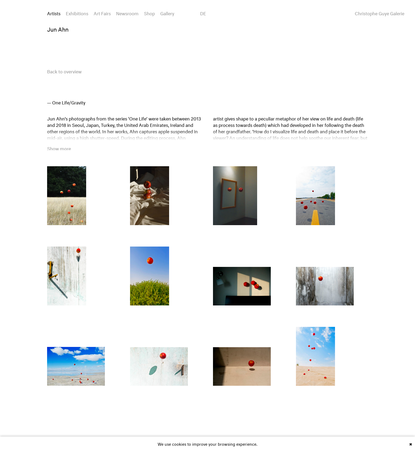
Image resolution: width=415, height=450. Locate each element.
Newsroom (127, 12)
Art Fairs (102, 12)
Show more (59, 148)
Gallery (167, 12)
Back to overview (64, 70)
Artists (53, 12)
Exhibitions (77, 12)
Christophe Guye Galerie (379, 13)
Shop (149, 12)
